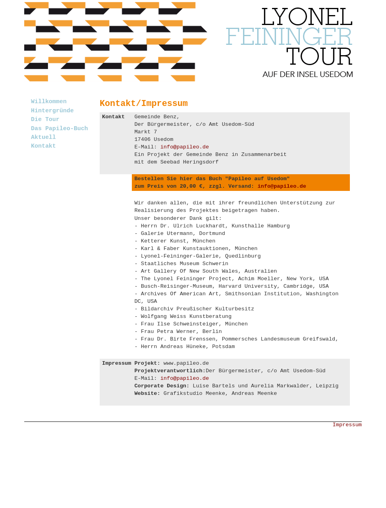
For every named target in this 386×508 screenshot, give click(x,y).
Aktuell (43, 137)
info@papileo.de (184, 147)
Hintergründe (52, 111)
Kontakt (43, 146)
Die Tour (45, 119)
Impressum (347, 425)
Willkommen (49, 101)
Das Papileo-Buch (59, 128)
